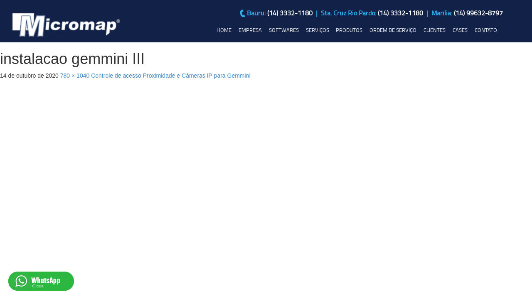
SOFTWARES (284, 30)
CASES (460, 30)
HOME (224, 30)
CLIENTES (435, 30)
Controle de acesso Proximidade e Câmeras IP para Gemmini (170, 75)
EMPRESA (250, 30)
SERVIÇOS (317, 30)
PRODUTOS (349, 30)
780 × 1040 (74, 75)
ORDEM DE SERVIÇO (392, 30)
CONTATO (486, 30)
